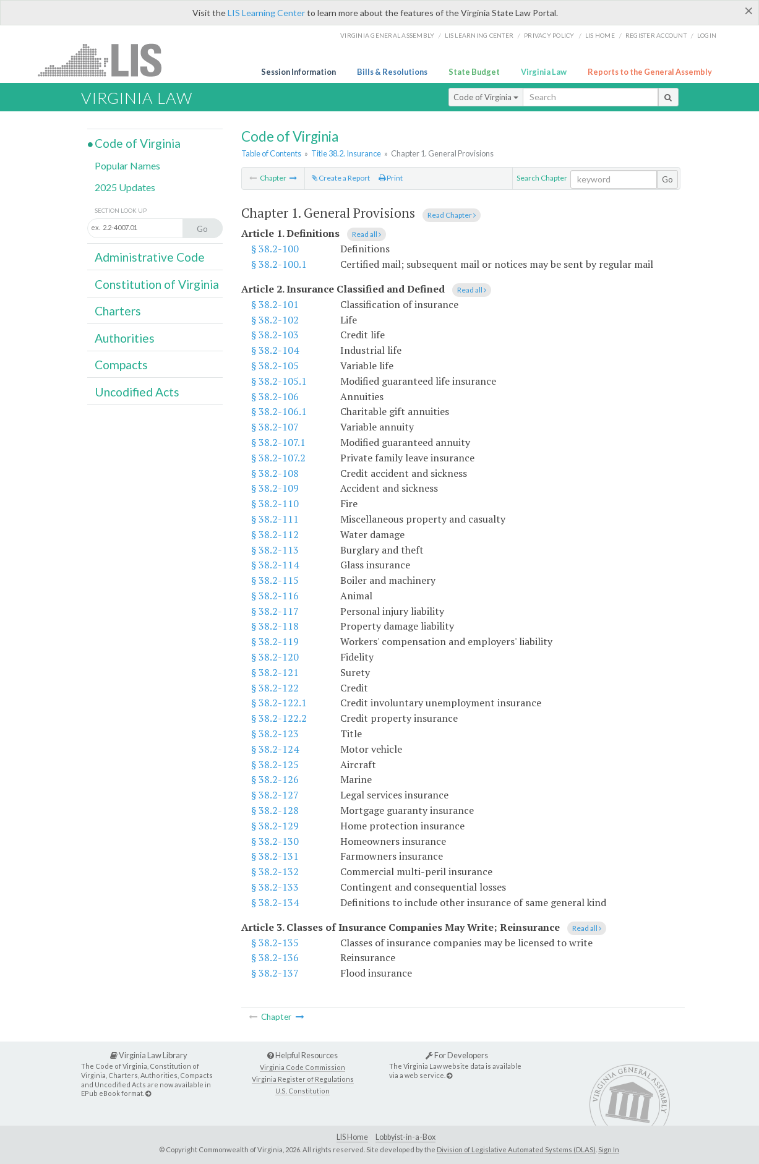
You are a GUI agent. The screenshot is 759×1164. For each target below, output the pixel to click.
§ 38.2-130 (275, 841)
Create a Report (341, 177)
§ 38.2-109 (275, 488)
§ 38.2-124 (275, 749)
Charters (118, 311)
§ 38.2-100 (275, 248)
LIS (107, 60)
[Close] (748, 10)
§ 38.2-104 (275, 350)
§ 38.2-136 (275, 957)
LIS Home (352, 1137)
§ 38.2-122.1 (279, 702)
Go (667, 179)
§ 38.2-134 (275, 902)
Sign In (608, 1149)
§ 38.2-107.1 (278, 442)
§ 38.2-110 (275, 503)
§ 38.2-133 (275, 887)
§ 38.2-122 (275, 688)
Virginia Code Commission (302, 1067)
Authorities (125, 338)
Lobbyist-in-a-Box (405, 1137)
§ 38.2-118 (275, 626)
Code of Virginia (485, 97)
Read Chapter (451, 215)
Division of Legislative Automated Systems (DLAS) (516, 1149)
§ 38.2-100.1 (279, 264)
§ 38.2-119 (275, 641)
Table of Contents (271, 153)
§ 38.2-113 (275, 550)
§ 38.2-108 (275, 473)
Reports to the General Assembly (650, 72)
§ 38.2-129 (275, 825)
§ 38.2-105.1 (279, 381)
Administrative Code (150, 257)
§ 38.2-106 (275, 396)
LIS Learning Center (266, 12)
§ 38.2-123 (275, 733)
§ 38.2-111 (275, 519)
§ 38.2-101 (275, 304)
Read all (366, 234)
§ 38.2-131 (275, 856)
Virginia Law (544, 72)
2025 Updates (125, 187)
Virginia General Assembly (387, 35)
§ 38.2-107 (275, 427)
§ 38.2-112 (275, 534)
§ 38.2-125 (275, 764)
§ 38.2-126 (275, 779)
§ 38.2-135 (275, 942)
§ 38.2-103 (275, 334)
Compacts (121, 364)
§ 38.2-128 (275, 810)
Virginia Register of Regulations (303, 1079)
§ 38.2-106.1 (279, 411)
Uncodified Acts (137, 392)
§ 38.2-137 (275, 973)
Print (391, 177)
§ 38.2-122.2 (279, 718)
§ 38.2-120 (275, 657)
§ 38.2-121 (275, 672)
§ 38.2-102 (275, 320)
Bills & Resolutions (392, 72)
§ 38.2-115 (275, 580)
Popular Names (127, 165)
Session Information (298, 72)
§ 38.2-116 (275, 595)
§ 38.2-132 (275, 871)
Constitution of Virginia (157, 284)
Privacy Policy (549, 35)
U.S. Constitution (302, 1091)
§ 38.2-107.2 (278, 457)
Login (706, 35)
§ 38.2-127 (275, 795)
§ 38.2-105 (275, 365)
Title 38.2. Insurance (346, 153)
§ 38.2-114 (275, 564)
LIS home (600, 35)
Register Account (656, 35)
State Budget (474, 72)
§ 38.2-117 (275, 611)
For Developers (457, 1055)
